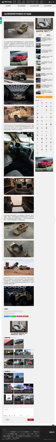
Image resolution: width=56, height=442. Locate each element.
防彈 (8, 311)
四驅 (36, 433)
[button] (7, 416)
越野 (24, 433)
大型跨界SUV (14, 311)
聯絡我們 (3, 439)
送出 (31, 419)
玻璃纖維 (8, 436)
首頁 (2, 9)
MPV (23, 431)
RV (20, 431)
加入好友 (13, 316)
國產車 (30, 431)
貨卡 (5, 311)
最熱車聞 (48, 35)
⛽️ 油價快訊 (8, 5)
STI (6, 433)
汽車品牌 (32, 2)
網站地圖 (11, 439)
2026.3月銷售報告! (48, 5)
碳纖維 (4, 436)
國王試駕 (13, 431)
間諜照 (23, 1)
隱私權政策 (7, 439)
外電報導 (28, 2)
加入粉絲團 (6, 316)
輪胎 (6, 431)
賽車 (8, 431)
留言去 (25, 316)
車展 (38, 431)
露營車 (9, 438)
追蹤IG (19, 316)
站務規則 (15, 439)
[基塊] (23, 416)
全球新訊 (10, 9)
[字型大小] (16, 416)
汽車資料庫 (19, 2)
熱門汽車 (14, 2)
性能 (16, 434)
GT (6, 438)
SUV (19, 431)
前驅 (32, 433)
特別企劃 (41, 2)
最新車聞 (14, 1)
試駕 (32, 431)
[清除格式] (12, 416)
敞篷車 (4, 431)
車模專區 (19, 1)
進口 (22, 433)
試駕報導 (28, 1)
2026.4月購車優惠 (21, 5)
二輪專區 (41, 1)
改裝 (17, 431)
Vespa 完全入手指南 (34, 5)
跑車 (28, 433)
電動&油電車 (32, 1)
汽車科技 (37, 1)
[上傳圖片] (5, 416)
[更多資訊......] (28, 416)
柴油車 (14, 438)
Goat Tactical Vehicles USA (9, 313)
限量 (9, 433)
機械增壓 (35, 431)
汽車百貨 (17, 438)
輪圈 (10, 431)
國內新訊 (23, 2)
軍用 (10, 311)
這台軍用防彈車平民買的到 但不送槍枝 (19, 9)
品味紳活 (37, 2)
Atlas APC (20, 311)
